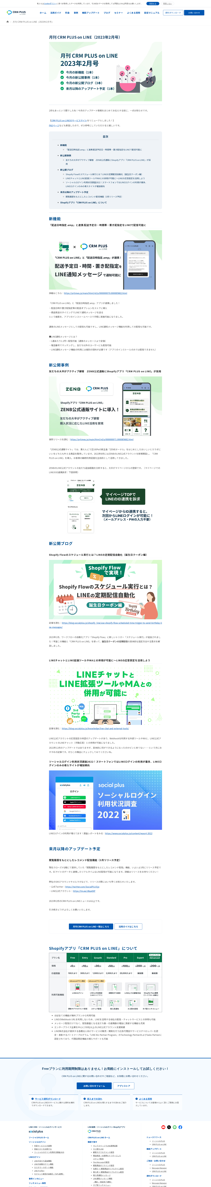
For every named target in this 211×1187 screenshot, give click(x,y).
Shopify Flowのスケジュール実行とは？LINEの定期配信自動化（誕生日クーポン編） (104, 174)
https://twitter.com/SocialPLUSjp (82, 886)
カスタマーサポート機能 (43, 1167)
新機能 (63, 145)
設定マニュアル (151, 12)
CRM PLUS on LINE (159, 1144)
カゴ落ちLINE (98, 1149)
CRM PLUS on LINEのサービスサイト (69, 120)
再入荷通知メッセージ (102, 1175)
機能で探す (92, 1142)
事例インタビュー (36, 1178)
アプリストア (123, 1085)
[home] (16, 12)
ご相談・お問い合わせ (156, 1160)
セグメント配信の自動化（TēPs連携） (49, 1174)
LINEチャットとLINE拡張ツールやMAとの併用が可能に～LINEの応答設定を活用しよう (105, 178)
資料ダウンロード (173, 12)
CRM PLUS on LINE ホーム (99, 1137)
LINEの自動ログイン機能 (43, 1164)
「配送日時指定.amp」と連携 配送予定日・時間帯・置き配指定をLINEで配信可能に (104, 149)
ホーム (43, 12)
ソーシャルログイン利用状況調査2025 (49, 1152)
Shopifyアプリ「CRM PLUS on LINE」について (83, 202)
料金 (67, 12)
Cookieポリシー (50, 3)
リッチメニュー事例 (37, 1183)
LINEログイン (34, 1157)
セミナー (118, 12)
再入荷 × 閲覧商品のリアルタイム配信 (108, 1172)
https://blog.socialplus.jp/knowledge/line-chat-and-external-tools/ (95, 728)
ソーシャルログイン (37, 1142)
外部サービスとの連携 (43, 1145)
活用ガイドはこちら (128, 926)
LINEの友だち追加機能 (43, 1161)
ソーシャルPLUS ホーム (39, 1137)
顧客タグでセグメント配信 (103, 1152)
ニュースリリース (154, 1137)
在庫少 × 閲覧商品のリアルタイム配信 (108, 1168)
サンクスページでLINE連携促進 (105, 1145)
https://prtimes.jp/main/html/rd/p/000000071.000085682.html (101, 439)
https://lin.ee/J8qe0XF (84, 891)
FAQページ (54, 125)
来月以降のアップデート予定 (74, 192)
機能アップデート (91, 12)
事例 (76, 12)
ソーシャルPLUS (158, 1141)
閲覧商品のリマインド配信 (103, 1165)
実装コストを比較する (43, 1149)
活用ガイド (55, 12)
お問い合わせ (194, 12)
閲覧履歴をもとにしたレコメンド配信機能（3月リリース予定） (94, 196)
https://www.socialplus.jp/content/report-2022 (128, 833)
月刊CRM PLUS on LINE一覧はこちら (91, 926)
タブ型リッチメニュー (102, 1185)
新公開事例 (65, 155)
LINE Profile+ (39, 1170)
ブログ (107, 12)
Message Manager (159, 1168)
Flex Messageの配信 (101, 1162)
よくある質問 (133, 12)
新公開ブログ (66, 169)
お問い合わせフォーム (94, 1085)
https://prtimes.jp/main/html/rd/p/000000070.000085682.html (95, 293)
